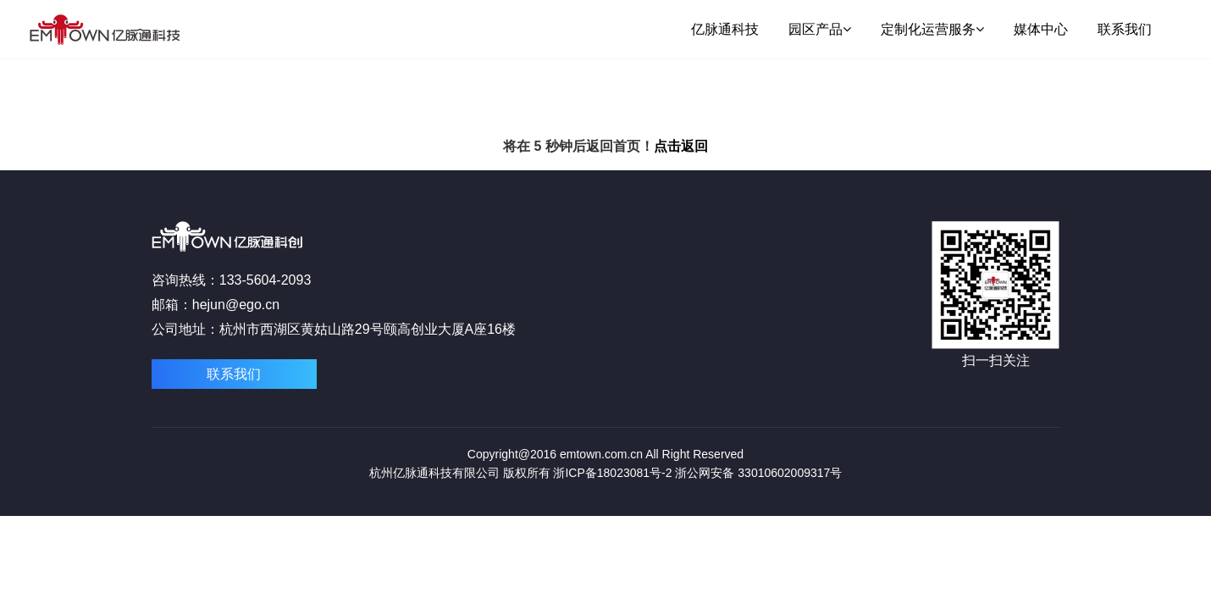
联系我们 (1125, 29)
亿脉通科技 (725, 29)
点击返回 (681, 146)
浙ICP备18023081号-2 (612, 473)
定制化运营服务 (932, 29)
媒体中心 (1041, 29)
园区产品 (819, 29)
